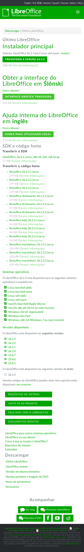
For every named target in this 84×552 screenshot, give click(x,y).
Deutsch (47, 3)
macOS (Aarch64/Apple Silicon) (26, 304)
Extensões (11, 449)
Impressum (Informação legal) (17, 528)
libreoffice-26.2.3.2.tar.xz (24, 180)
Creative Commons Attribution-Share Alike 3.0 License (30, 535)
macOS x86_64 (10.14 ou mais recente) (31, 308)
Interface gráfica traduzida (28, 96)
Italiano (73, 3)
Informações (30, 65)
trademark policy (72, 544)
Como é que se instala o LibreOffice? (26, 441)
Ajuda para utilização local (28, 134)
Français (64, 3)
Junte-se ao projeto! (22, 403)
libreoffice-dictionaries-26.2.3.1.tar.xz (31, 196)
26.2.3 (12, 339)
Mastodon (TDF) (30, 518)
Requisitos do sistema (18, 445)
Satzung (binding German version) (53, 530)
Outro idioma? (11, 90)
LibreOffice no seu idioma (20, 437)
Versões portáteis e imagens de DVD (27, 476)
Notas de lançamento (18, 481)
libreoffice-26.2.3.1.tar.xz (24, 171)
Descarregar (12, 31)
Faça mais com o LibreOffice (27, 412)
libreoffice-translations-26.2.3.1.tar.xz (31, 244)
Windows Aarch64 (19, 316)
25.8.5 (12, 363)
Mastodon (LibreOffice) (55, 509)
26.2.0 (12, 351)
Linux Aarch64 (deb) (20, 287)
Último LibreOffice (16, 461)
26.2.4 (12, 374)
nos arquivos (23, 384)
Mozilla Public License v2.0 (54, 537)
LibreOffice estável (17, 466)
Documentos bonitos (23, 422)
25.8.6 (12, 359)
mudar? (65, 53)
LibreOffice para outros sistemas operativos (30, 433)
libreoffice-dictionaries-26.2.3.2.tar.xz (31, 204)
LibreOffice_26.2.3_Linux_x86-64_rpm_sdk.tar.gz (31, 157)
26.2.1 (12, 347)
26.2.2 (12, 343)
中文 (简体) (37, 3)
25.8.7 (12, 355)
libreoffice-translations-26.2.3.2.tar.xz (31, 252)
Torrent (17, 65)
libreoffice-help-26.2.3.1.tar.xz (27, 220)
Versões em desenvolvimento (23, 471)
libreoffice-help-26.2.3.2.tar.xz (27, 228)
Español (55, 3)
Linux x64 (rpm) (17, 300)
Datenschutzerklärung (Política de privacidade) (49, 528)
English (28, 3)
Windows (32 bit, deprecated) (25, 312)
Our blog (27, 509)
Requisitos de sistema (23, 394)
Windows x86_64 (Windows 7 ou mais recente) (36, 320)
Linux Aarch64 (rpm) (20, 291)
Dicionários (12, 487)
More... (81, 3)
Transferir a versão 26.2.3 (25, 59)
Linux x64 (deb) (17, 296)
